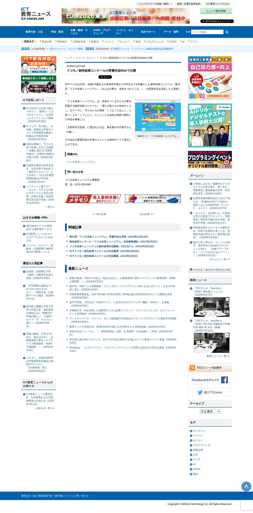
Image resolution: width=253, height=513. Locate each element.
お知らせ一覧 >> (45, 405)
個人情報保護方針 (43, 493)
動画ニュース (198, 277)
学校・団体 (57, 30)
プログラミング (154, 39)
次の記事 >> (146, 211)
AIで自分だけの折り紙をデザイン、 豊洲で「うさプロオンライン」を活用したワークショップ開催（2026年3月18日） (40, 112)
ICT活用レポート (33, 97)
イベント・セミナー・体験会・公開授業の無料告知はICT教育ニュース (39, 246)
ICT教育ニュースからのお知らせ (38, 381)
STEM (171, 39)
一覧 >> (50, 204)
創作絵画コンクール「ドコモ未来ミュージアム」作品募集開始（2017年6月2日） (114, 239)
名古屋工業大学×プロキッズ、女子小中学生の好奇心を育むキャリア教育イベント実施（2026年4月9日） (122, 338)
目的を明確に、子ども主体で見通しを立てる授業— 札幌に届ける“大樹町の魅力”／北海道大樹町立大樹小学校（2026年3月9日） (40, 149)
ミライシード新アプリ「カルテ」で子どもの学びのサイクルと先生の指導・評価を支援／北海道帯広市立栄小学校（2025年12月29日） (40, 192)
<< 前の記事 (99, 211)
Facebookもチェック (210, 377)
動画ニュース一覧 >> (218, 353)
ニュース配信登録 (216, 10)
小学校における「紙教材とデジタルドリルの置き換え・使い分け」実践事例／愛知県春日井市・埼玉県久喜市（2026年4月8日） (211, 186)
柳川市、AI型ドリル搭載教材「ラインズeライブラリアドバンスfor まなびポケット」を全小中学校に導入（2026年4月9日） (122, 285)
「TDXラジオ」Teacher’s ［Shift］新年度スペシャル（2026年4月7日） (211, 299)
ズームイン (197, 172)
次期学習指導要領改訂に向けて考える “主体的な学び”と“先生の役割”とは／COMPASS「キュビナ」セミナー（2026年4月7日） (211, 200)
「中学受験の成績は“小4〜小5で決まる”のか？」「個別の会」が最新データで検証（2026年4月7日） (40, 290)
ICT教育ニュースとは (218, 3)
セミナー (124, 39)
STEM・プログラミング (103, 30)
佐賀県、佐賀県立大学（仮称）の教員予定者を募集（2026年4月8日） (39, 272)
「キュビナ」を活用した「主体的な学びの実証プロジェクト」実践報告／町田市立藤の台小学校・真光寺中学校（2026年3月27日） (211, 215)
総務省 (95, 39)
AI (182, 39)
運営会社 (26, 493)
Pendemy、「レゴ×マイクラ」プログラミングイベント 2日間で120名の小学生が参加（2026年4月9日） (122, 347)
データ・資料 (171, 30)
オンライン (199, 428)
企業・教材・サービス (79, 30)
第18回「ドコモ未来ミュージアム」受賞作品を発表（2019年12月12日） (109, 234)
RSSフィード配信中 (210, 365)
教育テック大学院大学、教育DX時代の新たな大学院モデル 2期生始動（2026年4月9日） (118, 324)
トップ (68, 55)
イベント (109, 39)
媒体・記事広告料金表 (188, 3)
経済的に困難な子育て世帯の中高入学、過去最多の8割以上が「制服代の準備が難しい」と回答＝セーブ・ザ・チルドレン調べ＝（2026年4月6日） (39, 313)
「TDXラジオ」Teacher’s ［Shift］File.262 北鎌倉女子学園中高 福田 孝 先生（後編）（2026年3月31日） (211, 333)
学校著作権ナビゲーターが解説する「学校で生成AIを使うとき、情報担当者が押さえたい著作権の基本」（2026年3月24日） (211, 230)
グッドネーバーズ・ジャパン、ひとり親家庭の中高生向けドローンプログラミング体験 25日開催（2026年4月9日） (122, 318)
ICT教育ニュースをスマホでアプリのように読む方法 (39, 234)
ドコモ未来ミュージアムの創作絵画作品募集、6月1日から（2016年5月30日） (112, 243)
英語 (137, 39)
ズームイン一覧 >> (219, 256)
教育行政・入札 (34, 30)
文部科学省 (79, 39)
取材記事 (47, 39)
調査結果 (198, 447)
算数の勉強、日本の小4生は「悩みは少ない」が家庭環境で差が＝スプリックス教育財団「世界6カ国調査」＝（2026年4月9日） (122, 277)
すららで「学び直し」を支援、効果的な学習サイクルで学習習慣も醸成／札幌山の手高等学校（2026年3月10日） (39, 130)
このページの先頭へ (246, 484)
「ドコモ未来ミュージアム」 (81, 159)
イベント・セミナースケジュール (211, 267)
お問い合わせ (81, 493)
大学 (195, 452)
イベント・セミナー (124, 30)
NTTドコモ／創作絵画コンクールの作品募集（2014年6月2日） (104, 253)
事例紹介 (63, 39)
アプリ (192, 39)
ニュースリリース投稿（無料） (154, 3)
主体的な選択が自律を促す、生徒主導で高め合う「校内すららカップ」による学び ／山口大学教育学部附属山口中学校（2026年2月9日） (40, 171)
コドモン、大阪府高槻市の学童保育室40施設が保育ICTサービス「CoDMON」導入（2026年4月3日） (40, 362)
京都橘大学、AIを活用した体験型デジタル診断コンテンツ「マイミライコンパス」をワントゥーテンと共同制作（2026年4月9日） (122, 309)
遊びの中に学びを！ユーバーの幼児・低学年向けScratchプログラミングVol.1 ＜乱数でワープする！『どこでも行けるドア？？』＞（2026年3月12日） (211, 246)
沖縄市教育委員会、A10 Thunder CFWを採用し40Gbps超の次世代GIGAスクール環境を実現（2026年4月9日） (120, 293)
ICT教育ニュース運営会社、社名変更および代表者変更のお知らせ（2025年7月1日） (40, 396)
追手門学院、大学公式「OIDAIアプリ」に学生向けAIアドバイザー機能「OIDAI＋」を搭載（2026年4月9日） (119, 301)
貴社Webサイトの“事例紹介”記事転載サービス (39, 225)
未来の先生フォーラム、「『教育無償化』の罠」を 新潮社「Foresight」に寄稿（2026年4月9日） (121, 330)
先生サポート (148, 30)
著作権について (63, 493)
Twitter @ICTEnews (210, 389)
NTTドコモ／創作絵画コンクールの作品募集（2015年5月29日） (105, 248)
